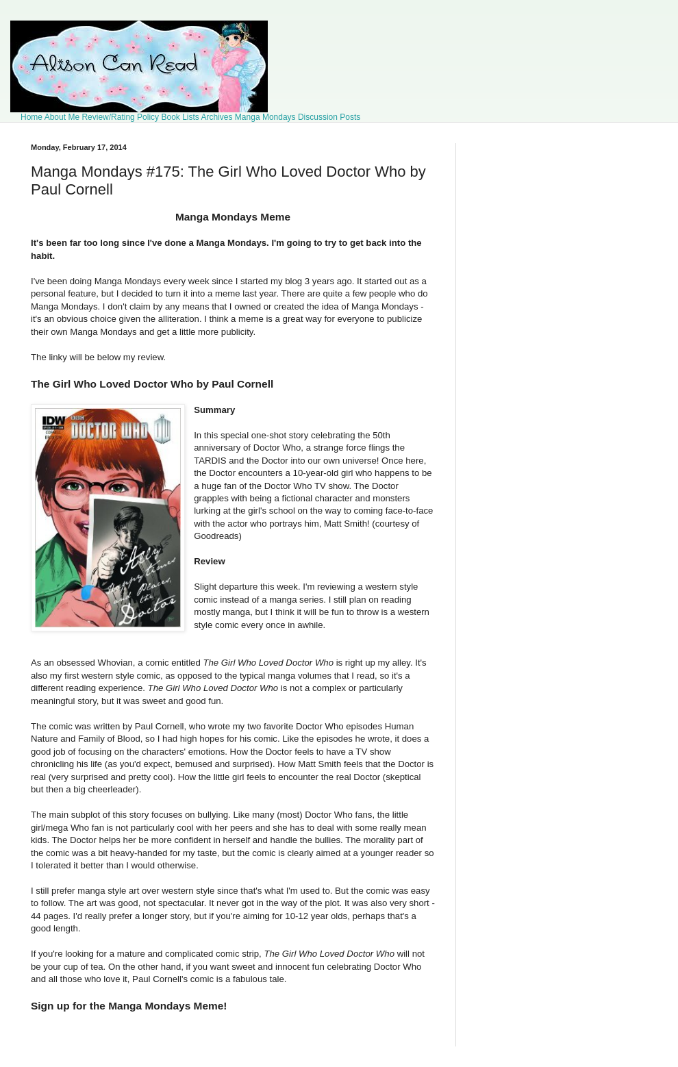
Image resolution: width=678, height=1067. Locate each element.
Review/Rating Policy (120, 117)
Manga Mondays (265, 117)
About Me (62, 117)
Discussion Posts (329, 117)
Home (31, 117)
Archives (217, 117)
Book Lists (180, 117)
